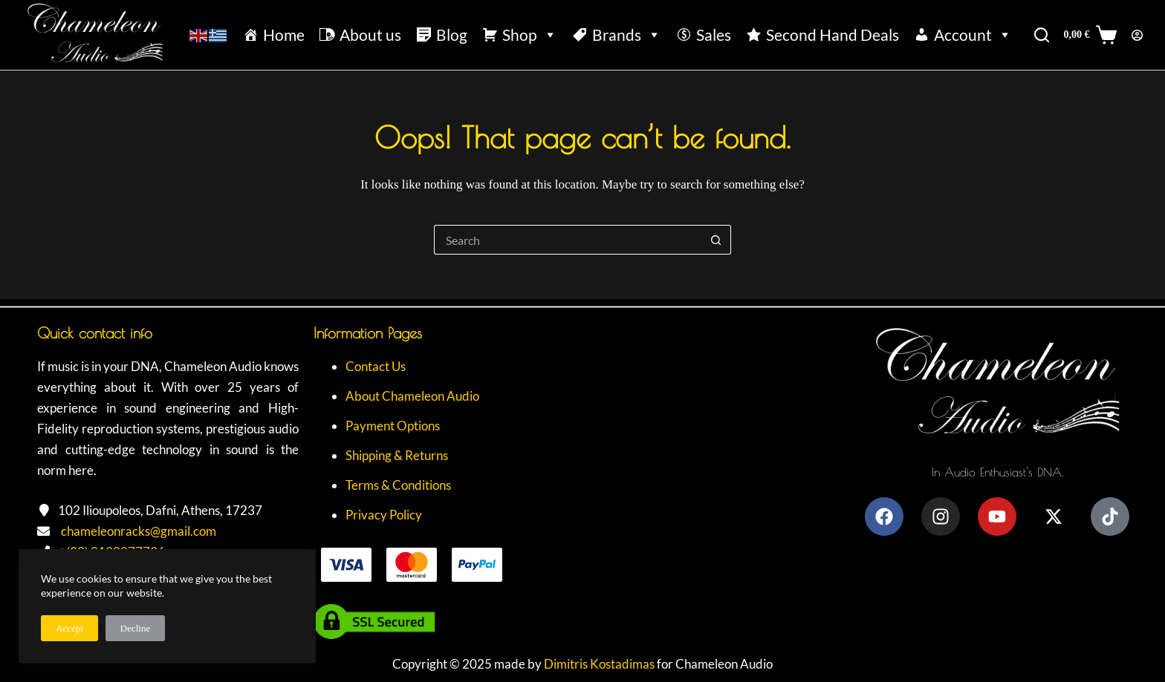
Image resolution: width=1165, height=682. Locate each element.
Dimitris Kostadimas (599, 664)
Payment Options (392, 425)
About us (370, 34)
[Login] (1137, 35)
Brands (626, 35)
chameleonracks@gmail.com (138, 531)
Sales (713, 34)
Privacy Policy (383, 514)
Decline (135, 628)
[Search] (1041, 34)
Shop (529, 35)
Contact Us (375, 366)
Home (284, 34)
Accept (69, 628)
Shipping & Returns (396, 455)
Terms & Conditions (398, 485)
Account (973, 35)
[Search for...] (567, 240)
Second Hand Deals (832, 34)
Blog (451, 34)
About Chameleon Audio (412, 396)
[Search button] (716, 240)
